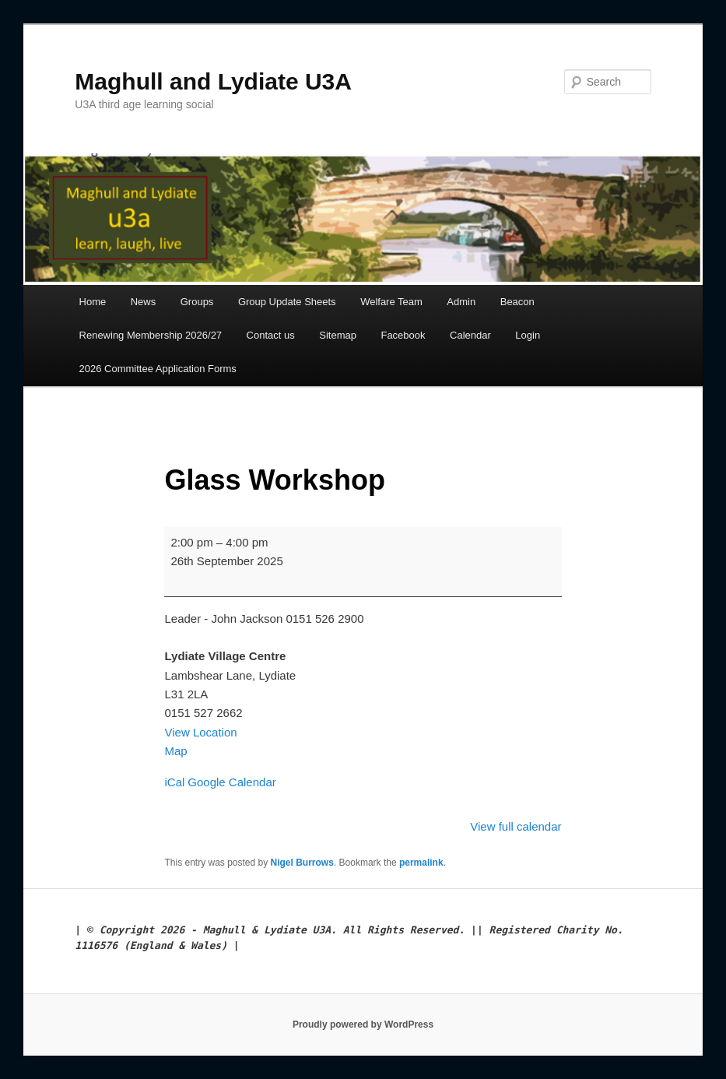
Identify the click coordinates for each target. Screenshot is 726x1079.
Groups (197, 302)
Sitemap (337, 335)
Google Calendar (231, 782)
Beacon (517, 302)
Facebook (403, 335)
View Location (200, 732)
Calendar (470, 335)
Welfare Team (391, 302)
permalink (421, 862)
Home (93, 302)
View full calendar (515, 826)
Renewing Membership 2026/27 (151, 335)
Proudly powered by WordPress (363, 1024)
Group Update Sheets (287, 302)
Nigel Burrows (302, 862)
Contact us (271, 335)
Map (175, 750)
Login (527, 335)
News (143, 302)
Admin (461, 302)
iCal (174, 782)
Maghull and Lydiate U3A (213, 81)
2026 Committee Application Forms (158, 368)
